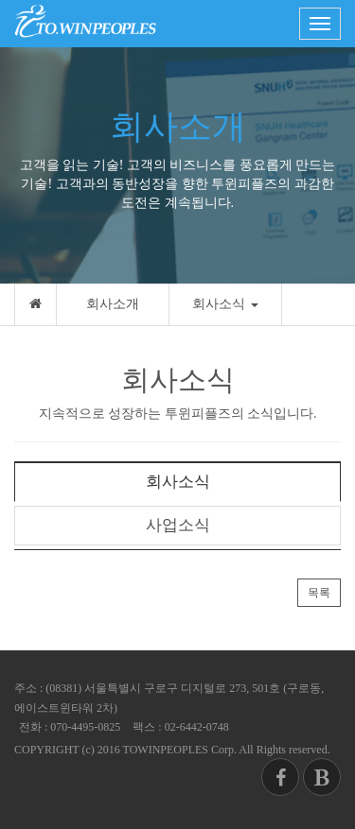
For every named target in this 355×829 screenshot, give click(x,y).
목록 (319, 592)
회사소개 (112, 304)
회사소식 (225, 304)
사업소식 (178, 525)
